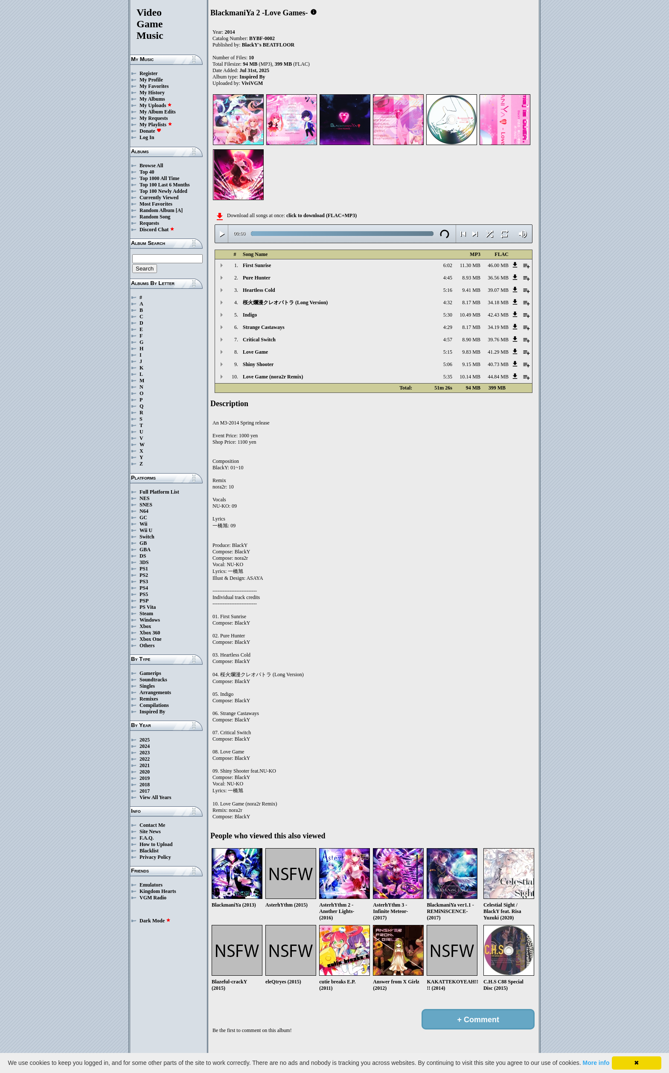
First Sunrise (257, 265)
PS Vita (148, 607)
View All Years (155, 797)
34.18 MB (498, 302)
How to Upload (156, 844)
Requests (149, 223)
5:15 (447, 352)
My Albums (152, 99)
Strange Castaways (264, 327)
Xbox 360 (150, 633)
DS (143, 556)
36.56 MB (498, 278)
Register (149, 73)
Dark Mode (155, 921)
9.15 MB (471, 364)
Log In (147, 137)
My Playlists (156, 125)
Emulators (151, 885)
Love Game (255, 352)
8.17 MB (471, 302)
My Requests (154, 118)
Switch (147, 537)
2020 (145, 772)
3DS (144, 562)
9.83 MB (471, 352)
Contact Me (152, 825)
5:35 (447, 377)
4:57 (447, 340)
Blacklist (149, 851)
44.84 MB (498, 377)
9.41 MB (471, 290)
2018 (145, 785)
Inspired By (152, 712)
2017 (145, 791)
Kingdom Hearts (158, 891)
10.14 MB (470, 377)
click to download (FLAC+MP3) (321, 215)
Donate (150, 131)
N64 (144, 511)
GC (143, 518)
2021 (145, 765)
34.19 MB (498, 327)
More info (596, 1062)
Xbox (145, 626)
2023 (145, 753)
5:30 (447, 315)
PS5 (144, 594)
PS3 (144, 581)
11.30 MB (470, 265)
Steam (146, 613)
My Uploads (156, 105)
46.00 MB (498, 265)
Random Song (155, 217)
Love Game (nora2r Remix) (273, 377)
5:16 (447, 290)
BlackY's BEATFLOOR (268, 45)
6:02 (447, 265)
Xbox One (151, 639)
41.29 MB (498, 352)
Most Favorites (156, 204)
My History (152, 93)
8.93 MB (471, 278)
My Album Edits (158, 112)
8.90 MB (471, 340)
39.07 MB (498, 290)
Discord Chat (157, 230)
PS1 (144, 569)
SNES (146, 505)
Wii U (146, 530)
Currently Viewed (159, 198)
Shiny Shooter (258, 364)
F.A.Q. (147, 838)
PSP (144, 601)
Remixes (149, 699)
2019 (145, 778)
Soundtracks (153, 680)
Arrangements (155, 692)
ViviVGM (252, 83)
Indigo (250, 315)
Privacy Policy (155, 857)
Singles (147, 686)
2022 (145, 759)
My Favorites (154, 86)
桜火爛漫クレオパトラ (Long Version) (285, 302)
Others (147, 645)
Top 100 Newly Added (163, 191)
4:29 (447, 327)
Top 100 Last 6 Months (165, 185)
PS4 (144, 588)
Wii (143, 524)
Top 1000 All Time (159, 178)
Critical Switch (259, 340)
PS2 (144, 575)
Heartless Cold (259, 290)
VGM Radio (153, 898)
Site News (150, 832)
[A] (179, 210)
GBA (145, 549)
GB (143, 543)
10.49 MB (470, 315)
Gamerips (150, 673)
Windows (150, 620)
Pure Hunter (257, 278)
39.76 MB (498, 340)
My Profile (151, 80)
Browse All (151, 166)
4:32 (447, 302)
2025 (145, 740)
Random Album (157, 210)
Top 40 (147, 172)
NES (144, 498)
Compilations (154, 705)
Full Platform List (159, 492)
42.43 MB (498, 315)
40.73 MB (498, 364)
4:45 (447, 278)
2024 (145, 746)
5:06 (447, 364)
